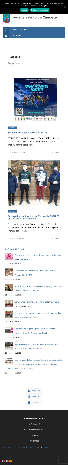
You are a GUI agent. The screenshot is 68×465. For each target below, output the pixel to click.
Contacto (12, 35)
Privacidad (21, 447)
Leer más (56, 152)
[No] (64, 7)
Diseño (45, 447)
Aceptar (24, 10)
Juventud (12, 127)
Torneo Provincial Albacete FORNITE (27, 132)
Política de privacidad (39, 10)
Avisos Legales (8, 447)
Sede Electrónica (15, 30)
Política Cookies (34, 447)
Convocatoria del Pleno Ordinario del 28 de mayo (37, 301)
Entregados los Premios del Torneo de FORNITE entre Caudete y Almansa (33, 217)
